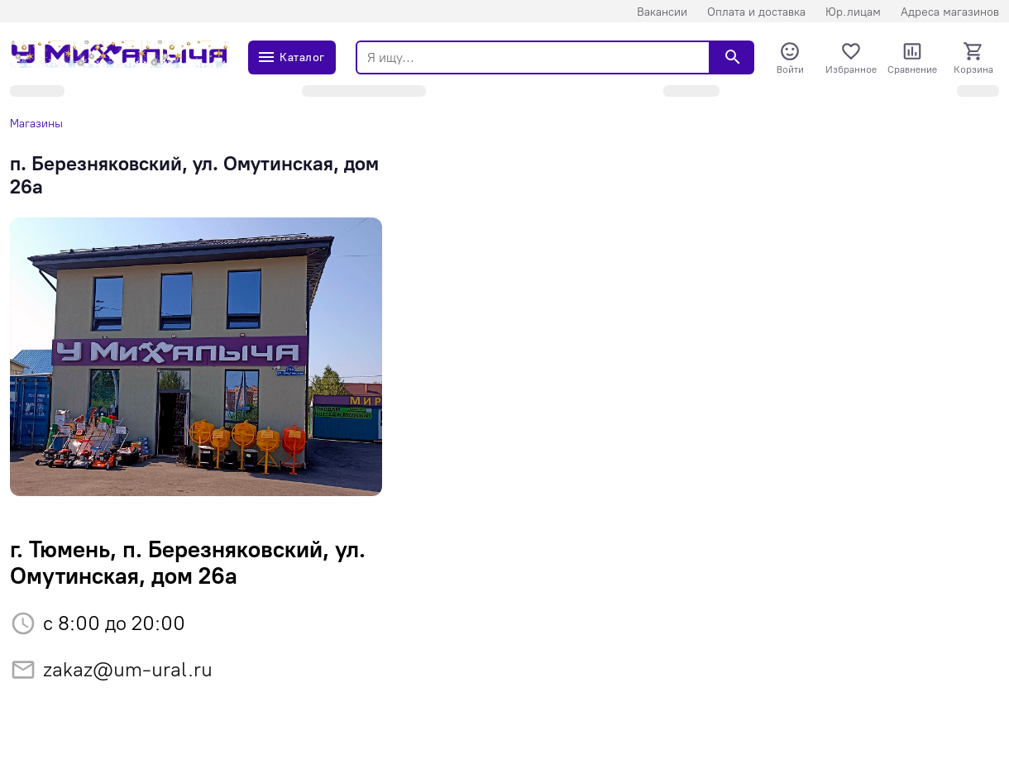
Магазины (36, 124)
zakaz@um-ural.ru (128, 669)
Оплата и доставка (756, 12)
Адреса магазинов (950, 12)
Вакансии (662, 12)
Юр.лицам (853, 12)
